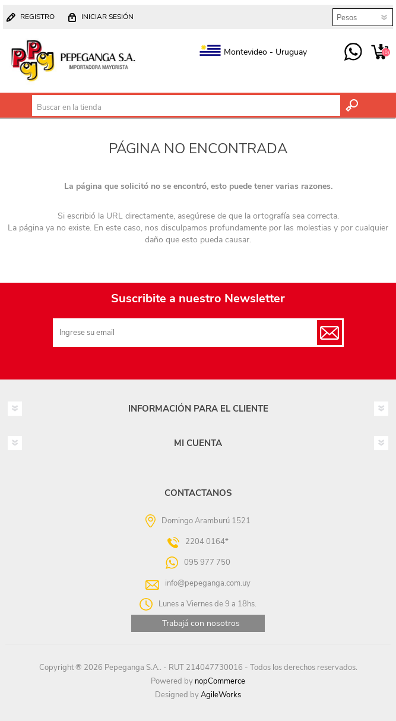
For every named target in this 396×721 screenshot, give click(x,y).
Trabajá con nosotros (201, 623)
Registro (37, 16)
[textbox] (186, 107)
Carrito (379, 52)
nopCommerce (220, 681)
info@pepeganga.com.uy (208, 583)
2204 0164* (207, 541)
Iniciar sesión (107, 16)
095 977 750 (353, 52)
